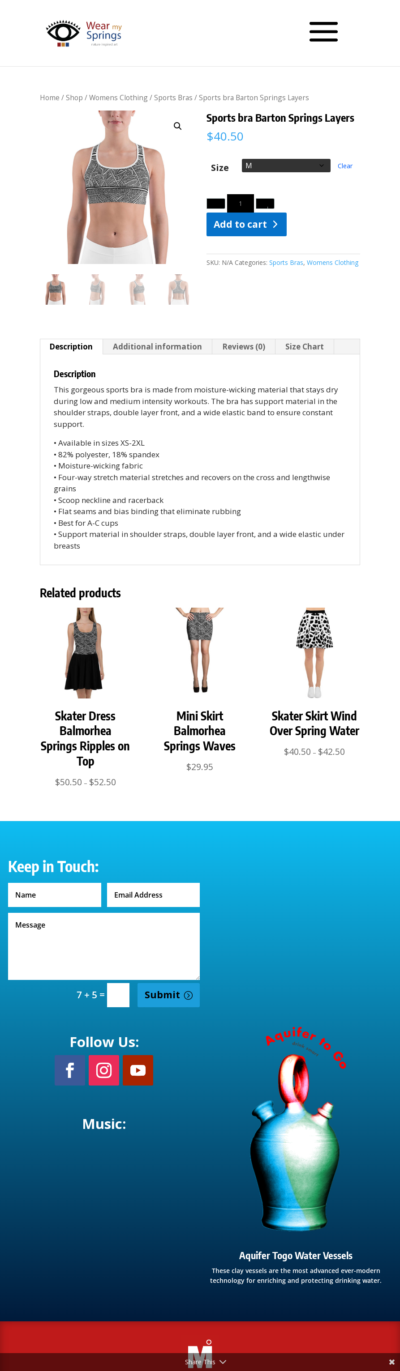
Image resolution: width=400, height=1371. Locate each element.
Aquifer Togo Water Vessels (296, 1255)
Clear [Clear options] (345, 166)
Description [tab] (71, 346)
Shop (74, 97)
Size (220, 168)
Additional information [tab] (157, 346)
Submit (162, 994)
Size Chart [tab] (304, 346)
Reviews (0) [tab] (243, 346)
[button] (178, 126)
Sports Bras (173, 97)
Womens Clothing (118, 97)
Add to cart (240, 224)
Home (50, 97)
